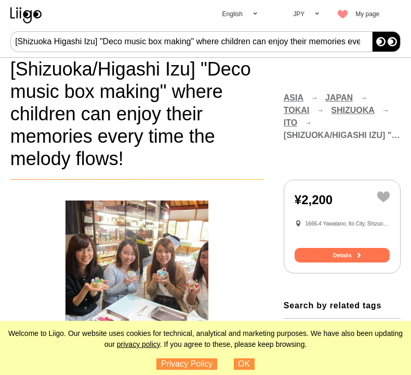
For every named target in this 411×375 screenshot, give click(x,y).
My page (367, 14)
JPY (298, 14)
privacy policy (138, 344)
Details (342, 255)
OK (244, 363)
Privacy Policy (187, 363)
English (232, 14)
